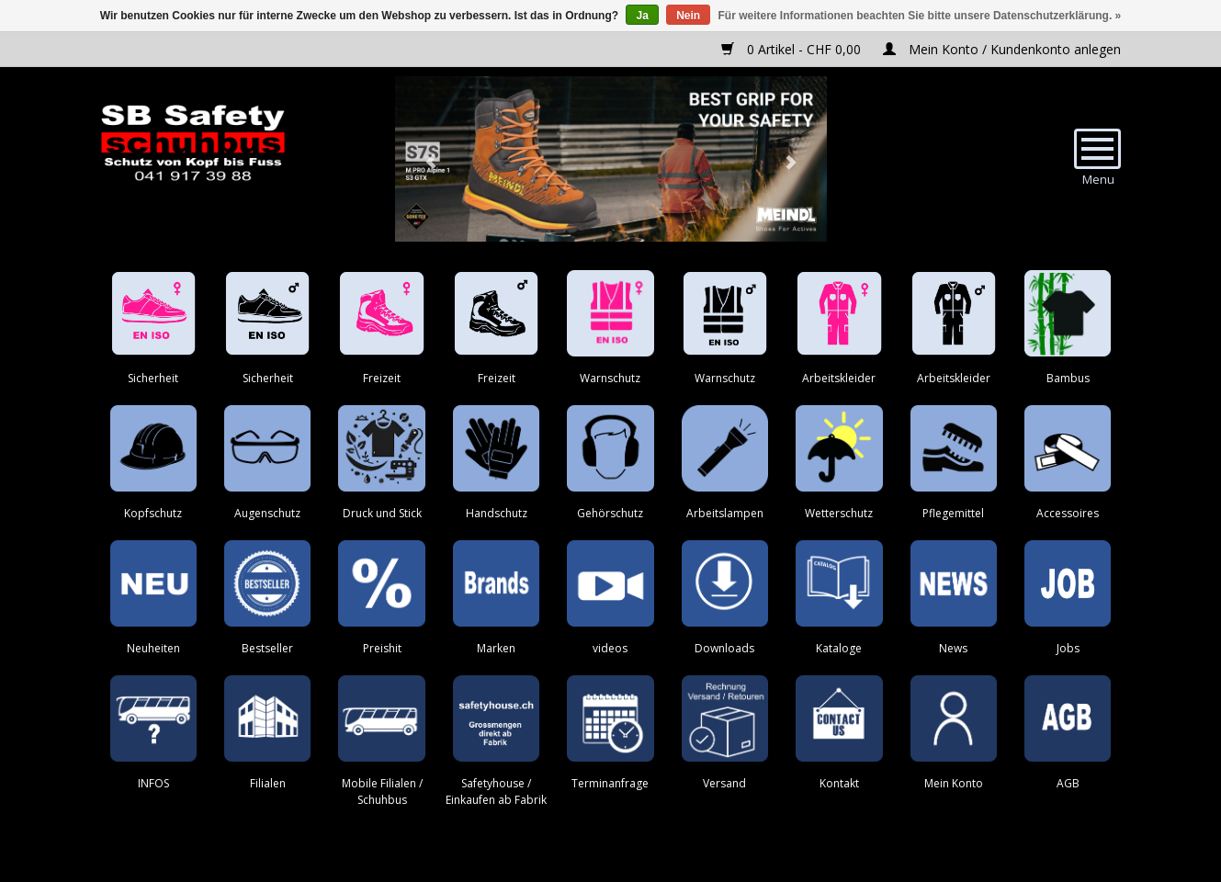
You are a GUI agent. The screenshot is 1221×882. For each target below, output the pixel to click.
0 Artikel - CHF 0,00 (793, 49)
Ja (642, 15)
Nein (688, 15)
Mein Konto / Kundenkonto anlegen (1002, 49)
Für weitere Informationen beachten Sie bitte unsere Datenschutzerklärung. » (920, 15)
